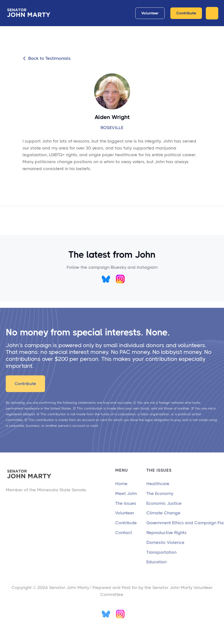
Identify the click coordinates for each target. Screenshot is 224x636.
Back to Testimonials (47, 58)
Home (121, 490)
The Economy (159, 500)
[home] (30, 13)
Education (156, 569)
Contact (123, 539)
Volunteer (150, 13)
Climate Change (163, 520)
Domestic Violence (165, 549)
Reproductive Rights (166, 539)
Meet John (126, 500)
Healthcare (157, 490)
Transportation (161, 559)
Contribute (186, 13)
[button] (212, 13)
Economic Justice (164, 510)
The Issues (125, 510)
